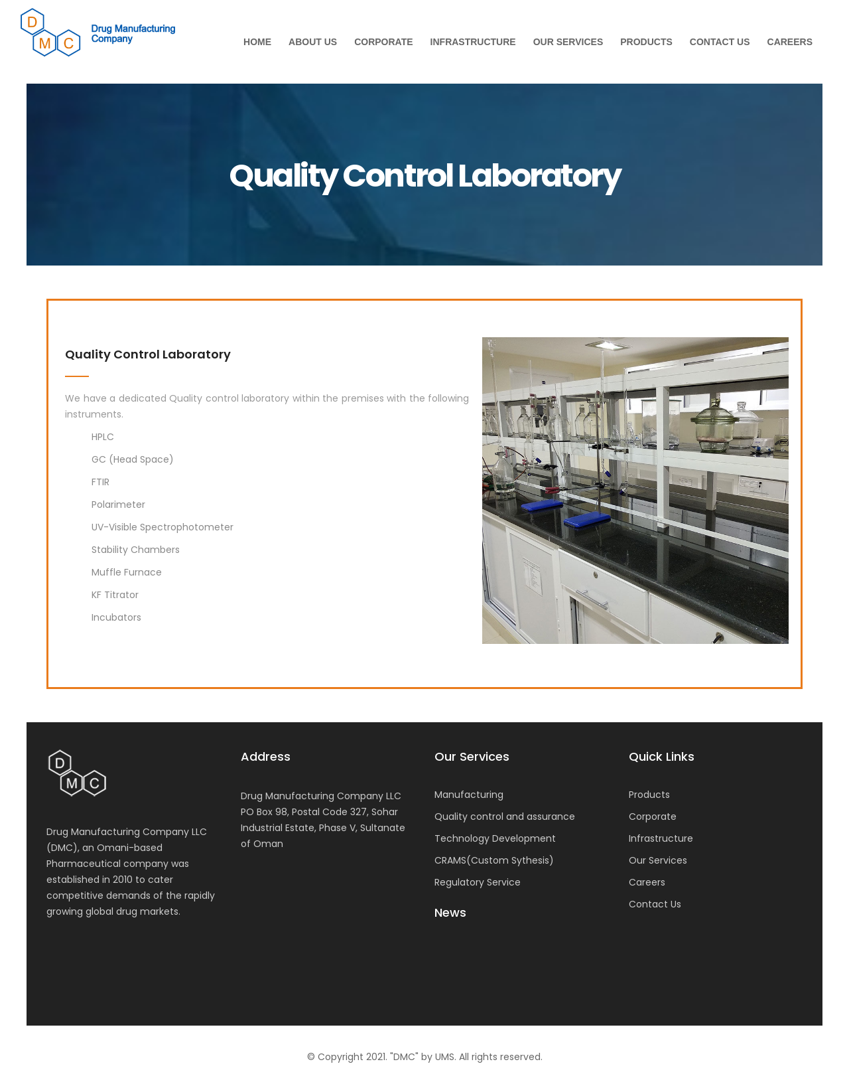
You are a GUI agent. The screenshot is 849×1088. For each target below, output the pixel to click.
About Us (313, 42)
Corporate (383, 42)
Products (646, 42)
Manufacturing (468, 794)
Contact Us (720, 42)
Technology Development (495, 838)
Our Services (568, 42)
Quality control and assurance (504, 816)
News (450, 912)
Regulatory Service (477, 882)
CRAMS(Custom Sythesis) (494, 860)
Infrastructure (473, 42)
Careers (790, 42)
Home (257, 42)
